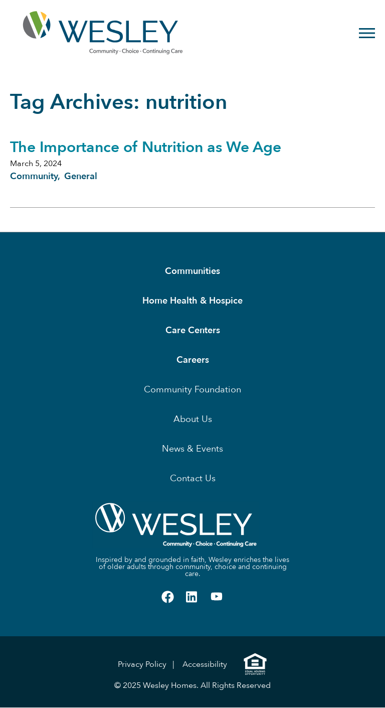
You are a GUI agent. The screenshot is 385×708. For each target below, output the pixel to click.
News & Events (192, 449)
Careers (192, 360)
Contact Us (193, 478)
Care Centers (192, 330)
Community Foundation (192, 389)
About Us (192, 419)
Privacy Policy (142, 664)
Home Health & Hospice (192, 301)
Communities (192, 271)
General (80, 176)
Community (34, 176)
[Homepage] (70, 33)
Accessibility (204, 664)
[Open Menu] (367, 33)
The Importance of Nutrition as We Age (145, 147)
